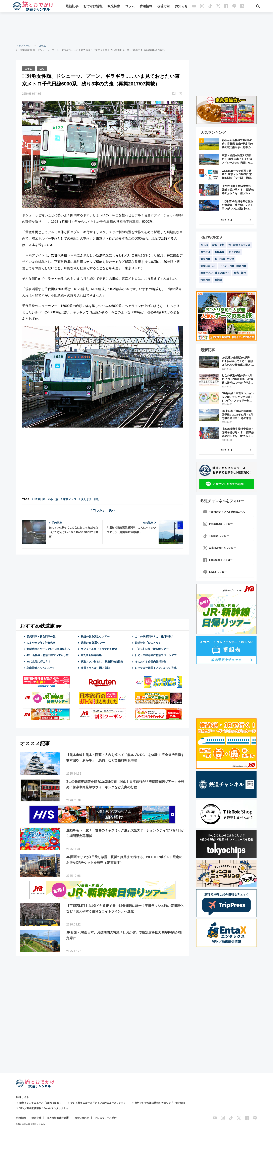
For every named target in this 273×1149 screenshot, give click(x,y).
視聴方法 (163, 6)
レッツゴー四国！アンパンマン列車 (156, 667)
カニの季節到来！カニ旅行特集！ (154, 636)
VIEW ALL (226, 219)
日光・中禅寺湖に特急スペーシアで (156, 654)
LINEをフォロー (215, 572)
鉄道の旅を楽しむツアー (95, 636)
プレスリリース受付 (105, 1117)
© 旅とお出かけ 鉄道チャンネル (30, 1124)
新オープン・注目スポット (215, 272)
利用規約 (21, 1117)
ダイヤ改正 (234, 252)
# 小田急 (53, 498)
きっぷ (204, 245)
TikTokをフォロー (216, 536)
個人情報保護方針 (56, 1117)
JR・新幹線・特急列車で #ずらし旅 (47, 654)
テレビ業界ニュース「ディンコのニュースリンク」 (98, 1102)
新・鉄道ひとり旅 (224, 259)
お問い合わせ (81, 1117)
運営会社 (36, 1117)
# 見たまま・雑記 (89, 498)
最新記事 (72, 6)
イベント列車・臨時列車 (233, 266)
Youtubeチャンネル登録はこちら (224, 512)
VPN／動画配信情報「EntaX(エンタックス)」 (44, 1108)
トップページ (23, 45)
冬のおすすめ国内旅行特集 (150, 661)
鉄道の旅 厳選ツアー (93, 642)
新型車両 (219, 252)
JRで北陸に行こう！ (38, 661)
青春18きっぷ (208, 266)
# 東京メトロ (68, 498)
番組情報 (146, 6)
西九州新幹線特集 (91, 654)
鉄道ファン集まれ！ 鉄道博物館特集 (102, 661)
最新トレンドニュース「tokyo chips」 (40, 1102)
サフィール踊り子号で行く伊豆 (99, 648)
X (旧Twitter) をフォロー (219, 548)
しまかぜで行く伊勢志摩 (40, 642)
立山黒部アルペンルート (40, 667)
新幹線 (218, 279)
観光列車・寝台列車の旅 (40, 636)
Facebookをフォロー (217, 560)
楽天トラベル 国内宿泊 (95, 667)
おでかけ (205, 252)
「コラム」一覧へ (102, 510)
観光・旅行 (240, 272)
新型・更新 (218, 245)
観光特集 (113, 6)
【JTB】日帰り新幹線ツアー (152, 648)
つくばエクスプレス (239, 245)
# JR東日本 (38, 498)
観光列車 (205, 259)
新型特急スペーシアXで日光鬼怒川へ (48, 648)
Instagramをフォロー (218, 524)
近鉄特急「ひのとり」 (148, 642)
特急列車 (205, 279)
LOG (42, 68)
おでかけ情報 (93, 6)
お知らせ (181, 6)
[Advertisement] (136, 28)
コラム (130, 6)
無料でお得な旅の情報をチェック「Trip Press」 (161, 1102)
